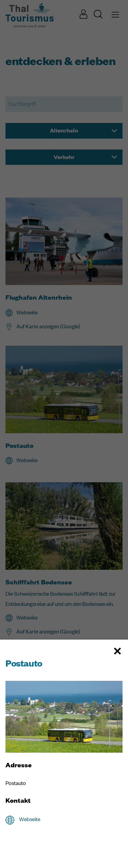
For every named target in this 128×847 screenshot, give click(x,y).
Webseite (29, 819)
